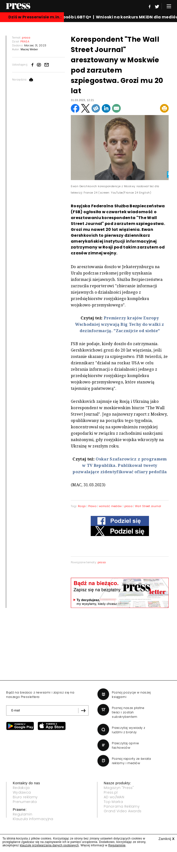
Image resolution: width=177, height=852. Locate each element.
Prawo (92, 506)
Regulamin (22, 814)
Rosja (82, 506)
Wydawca (22, 792)
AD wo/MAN (114, 797)
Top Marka (113, 801)
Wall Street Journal (148, 506)
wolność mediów (110, 506)
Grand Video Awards (123, 811)
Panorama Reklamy (122, 806)
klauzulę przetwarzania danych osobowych (49, 845)
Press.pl (111, 792)
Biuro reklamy (25, 797)
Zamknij (167, 839)
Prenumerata (25, 801)
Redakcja (21, 787)
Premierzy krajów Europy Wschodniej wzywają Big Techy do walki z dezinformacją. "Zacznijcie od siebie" (119, 324)
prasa (128, 506)
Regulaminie (116, 845)
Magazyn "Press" (119, 787)
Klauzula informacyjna (33, 818)
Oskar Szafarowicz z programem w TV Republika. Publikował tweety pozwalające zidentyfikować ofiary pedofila (120, 465)
